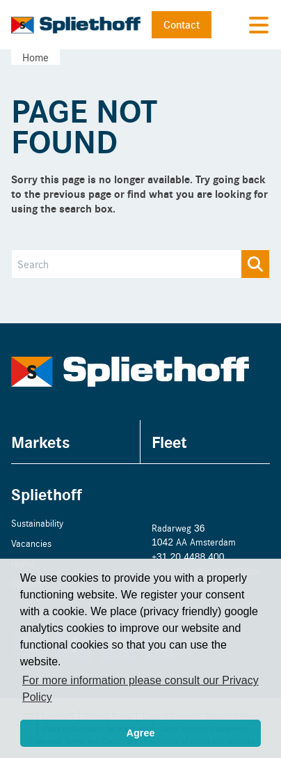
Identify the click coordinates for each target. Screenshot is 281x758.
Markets (40, 441)
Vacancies (31, 543)
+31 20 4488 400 (188, 556)
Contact (181, 24)
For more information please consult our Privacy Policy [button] (140, 688)
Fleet (169, 441)
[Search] (140, 264)
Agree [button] (141, 732)
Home (35, 56)
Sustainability (37, 522)
